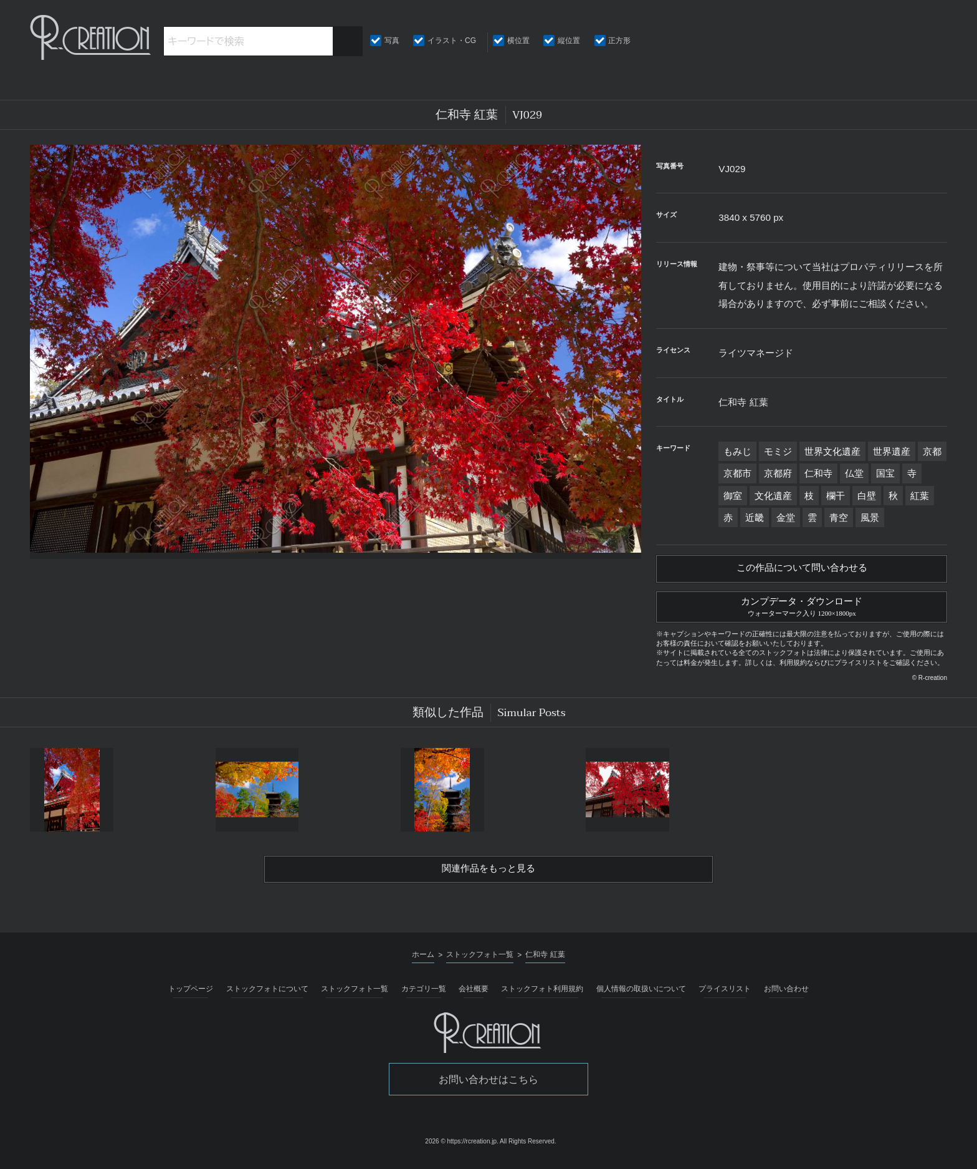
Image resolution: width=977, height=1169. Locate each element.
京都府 (778, 473)
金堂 (785, 517)
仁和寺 (818, 473)
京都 (932, 451)
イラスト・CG (451, 40)
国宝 (885, 473)
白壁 (866, 495)
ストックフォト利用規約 (542, 995)
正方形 (619, 40)
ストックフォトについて (267, 995)
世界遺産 (891, 451)
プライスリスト (724, 995)
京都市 (737, 473)
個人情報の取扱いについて (641, 995)
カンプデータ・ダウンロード (802, 609)
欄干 (835, 495)
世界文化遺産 (832, 451)
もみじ (737, 451)
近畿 (754, 517)
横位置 (518, 40)
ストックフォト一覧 (354, 995)
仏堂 (854, 473)
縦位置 (569, 40)
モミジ (778, 451)
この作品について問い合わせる (802, 569)
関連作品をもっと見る (488, 874)
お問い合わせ (786, 995)
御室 (732, 495)
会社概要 (473, 995)
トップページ (190, 995)
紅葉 (919, 495)
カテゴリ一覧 (423, 995)
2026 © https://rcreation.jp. (461, 1147)
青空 (838, 517)
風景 (869, 517)
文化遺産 (773, 495)
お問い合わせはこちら (488, 1085)
